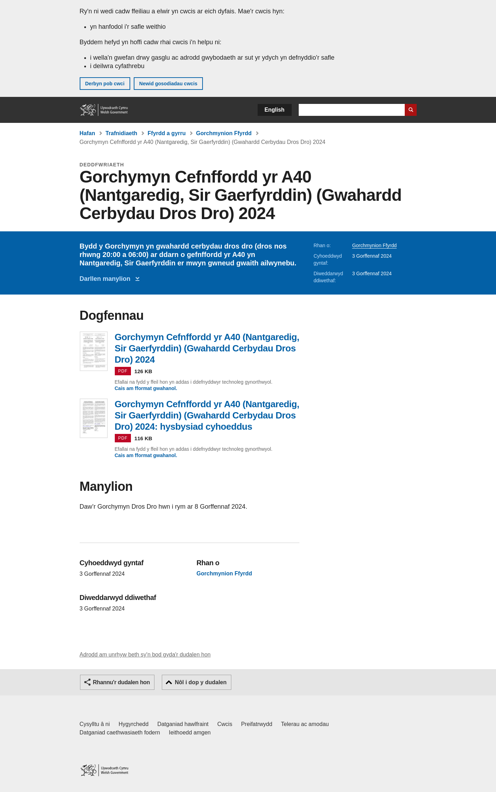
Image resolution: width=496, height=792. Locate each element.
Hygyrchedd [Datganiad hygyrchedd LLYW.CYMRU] (133, 724)
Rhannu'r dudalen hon (121, 682)
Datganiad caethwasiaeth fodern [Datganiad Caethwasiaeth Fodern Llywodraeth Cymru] (120, 732)
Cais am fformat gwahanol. (146, 388)
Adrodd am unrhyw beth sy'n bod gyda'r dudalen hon (145, 655)
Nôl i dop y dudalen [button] (201, 682)
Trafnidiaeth (121, 133)
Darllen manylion (107, 278)
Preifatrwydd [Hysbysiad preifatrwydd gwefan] (256, 724)
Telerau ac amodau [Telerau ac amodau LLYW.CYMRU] (305, 724)
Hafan (87, 133)
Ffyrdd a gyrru (167, 133)
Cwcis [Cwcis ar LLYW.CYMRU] (224, 724)
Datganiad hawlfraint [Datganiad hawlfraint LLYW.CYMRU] (183, 724)
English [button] (275, 110)
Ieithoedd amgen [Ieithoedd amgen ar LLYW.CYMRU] (190, 732)
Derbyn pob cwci (105, 83)
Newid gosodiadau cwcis (168, 83)
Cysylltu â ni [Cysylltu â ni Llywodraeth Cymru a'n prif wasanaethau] (95, 724)
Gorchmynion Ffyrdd (223, 133)
